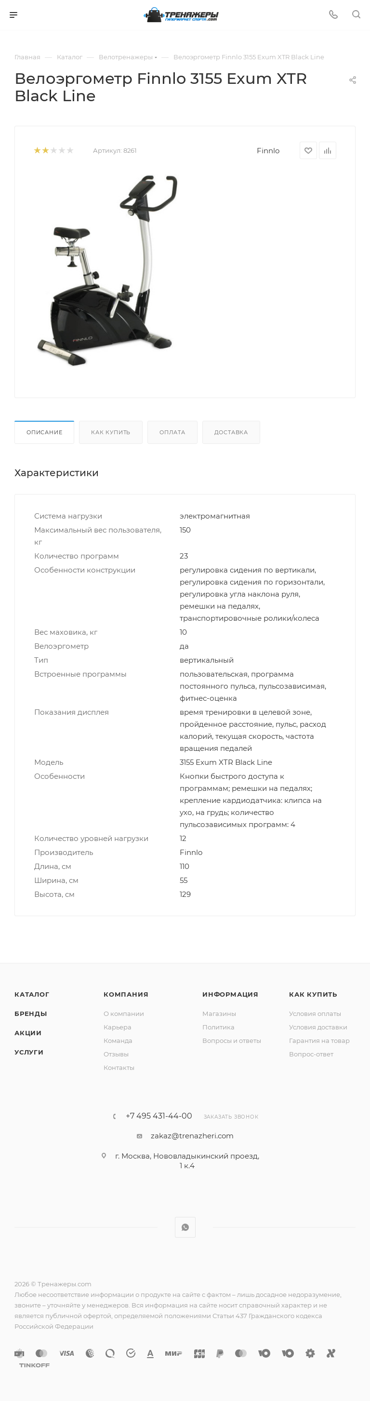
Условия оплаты (315, 1013)
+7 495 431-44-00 (159, 1116)
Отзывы (116, 1054)
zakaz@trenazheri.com (192, 1135)
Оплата (172, 432)
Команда (118, 1040)
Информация (230, 994)
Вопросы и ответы (231, 1040)
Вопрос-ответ (311, 1054)
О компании (124, 1013)
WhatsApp (185, 1227)
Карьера (118, 1027)
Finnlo (268, 150)
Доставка (231, 432)
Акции (28, 1033)
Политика (218, 1027)
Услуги (29, 1052)
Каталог (32, 994)
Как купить (111, 432)
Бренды (30, 1013)
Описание (44, 432)
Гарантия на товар (319, 1040)
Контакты (119, 1067)
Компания (126, 994)
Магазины (219, 1013)
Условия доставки (318, 1027)
